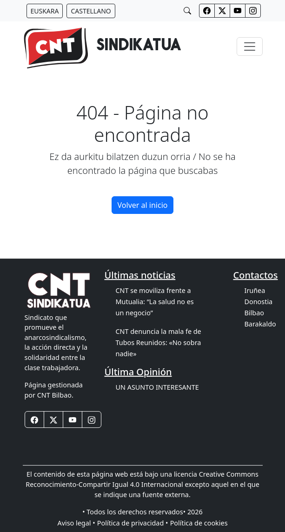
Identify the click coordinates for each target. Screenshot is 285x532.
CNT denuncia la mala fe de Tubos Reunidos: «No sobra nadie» (158, 342)
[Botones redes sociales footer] (34, 420)
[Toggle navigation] (250, 46)
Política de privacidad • (132, 523)
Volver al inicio (143, 205)
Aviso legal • (76, 523)
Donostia (259, 301)
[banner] (102, 46)
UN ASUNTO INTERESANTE (157, 387)
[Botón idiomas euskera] (45, 11)
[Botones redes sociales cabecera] (207, 11)
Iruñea (255, 290)
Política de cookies (199, 523)
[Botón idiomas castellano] (90, 11)
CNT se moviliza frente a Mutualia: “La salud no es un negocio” (155, 301)
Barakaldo (260, 323)
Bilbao (254, 312)
